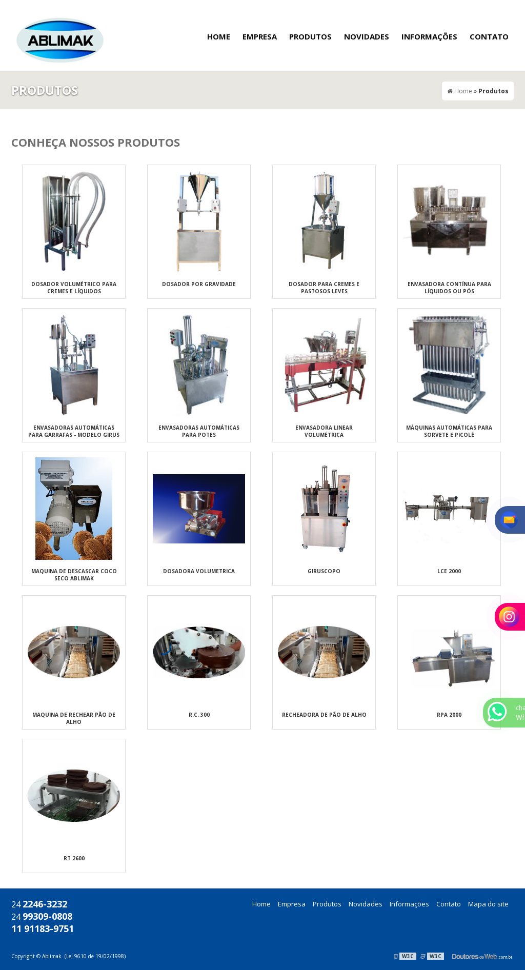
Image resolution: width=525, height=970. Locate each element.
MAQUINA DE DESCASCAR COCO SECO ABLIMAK (74, 575)
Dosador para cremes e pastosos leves (324, 287)
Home (218, 36)
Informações (429, 36)
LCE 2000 (449, 571)
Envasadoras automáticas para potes (198, 431)
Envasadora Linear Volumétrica (324, 431)
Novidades (366, 36)
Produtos (310, 36)
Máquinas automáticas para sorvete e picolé (449, 431)
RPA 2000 (449, 714)
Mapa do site (488, 903)
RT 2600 (74, 858)
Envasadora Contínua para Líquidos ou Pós (449, 287)
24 (39, 904)
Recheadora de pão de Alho (324, 714)
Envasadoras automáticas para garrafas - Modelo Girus (73, 431)
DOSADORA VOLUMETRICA (199, 571)
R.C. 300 (199, 714)
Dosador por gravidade (199, 284)
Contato (489, 36)
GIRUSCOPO (324, 571)
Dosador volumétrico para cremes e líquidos (73, 287)
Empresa (260, 36)
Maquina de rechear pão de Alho (73, 718)
